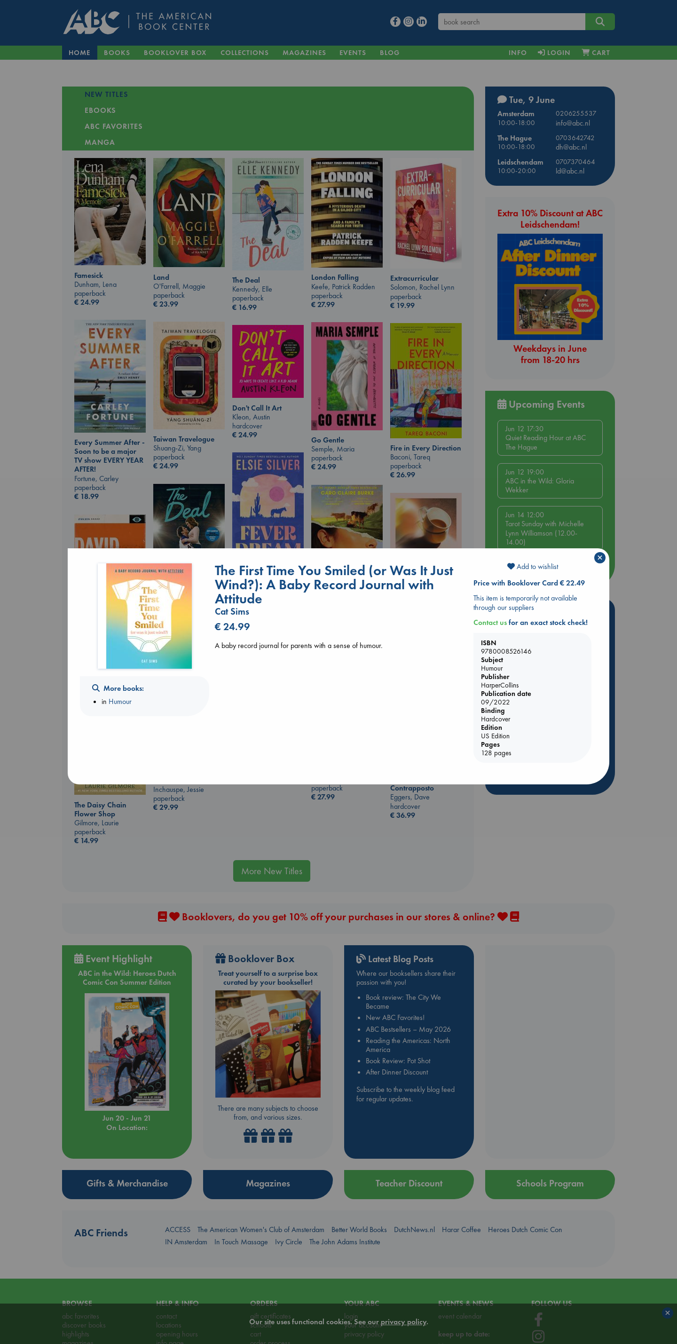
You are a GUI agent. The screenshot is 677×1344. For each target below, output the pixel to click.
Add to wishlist (532, 566)
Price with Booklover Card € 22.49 (529, 583)
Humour (120, 701)
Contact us (490, 622)
